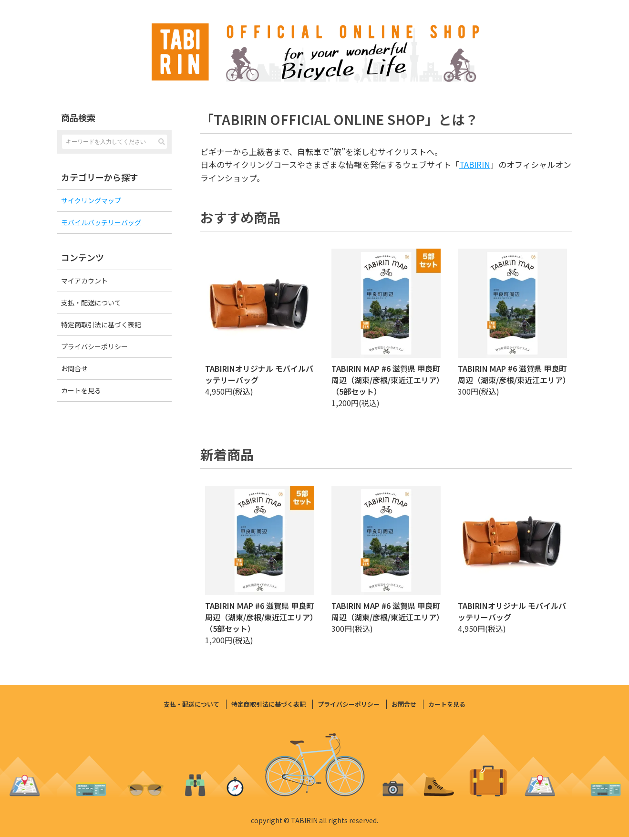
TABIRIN (474, 164)
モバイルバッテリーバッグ (101, 222)
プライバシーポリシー (94, 346)
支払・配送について (91, 302)
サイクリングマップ (91, 200)
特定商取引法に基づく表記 (101, 324)
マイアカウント (84, 280)
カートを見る (81, 390)
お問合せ (74, 368)
